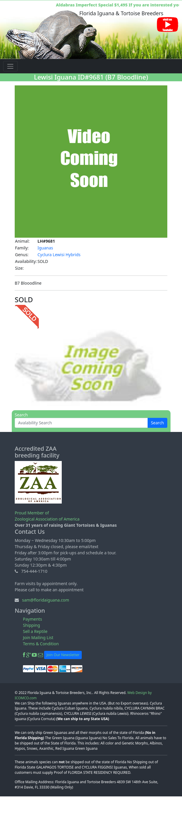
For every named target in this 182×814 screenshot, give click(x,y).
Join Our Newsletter (62, 654)
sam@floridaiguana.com (45, 600)
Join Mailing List (38, 637)
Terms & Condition (41, 643)
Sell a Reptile (35, 631)
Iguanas (45, 248)
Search (157, 422)
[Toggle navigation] (10, 66)
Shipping (31, 625)
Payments (32, 619)
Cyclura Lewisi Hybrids (58, 254)
